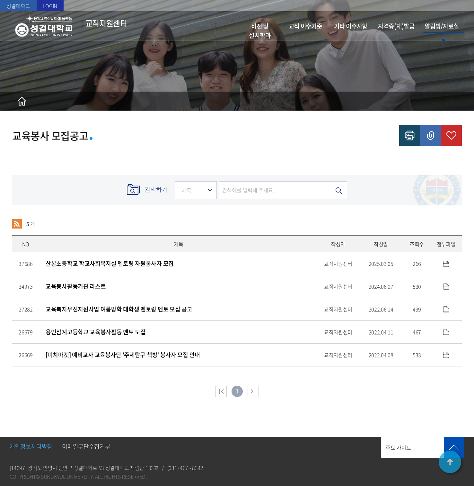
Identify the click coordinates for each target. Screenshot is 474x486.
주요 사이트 (398, 447)
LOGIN (50, 6)
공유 (430, 135)
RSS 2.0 (17, 224)
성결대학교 (18, 6)
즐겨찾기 (451, 135)
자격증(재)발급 (396, 26)
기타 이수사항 (350, 26)
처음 (221, 391)
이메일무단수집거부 (86, 446)
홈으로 (21, 101)
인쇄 (409, 135)
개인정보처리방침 (31, 446)
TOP (450, 462)
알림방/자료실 (442, 26)
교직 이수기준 (305, 26)
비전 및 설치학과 (259, 31)
